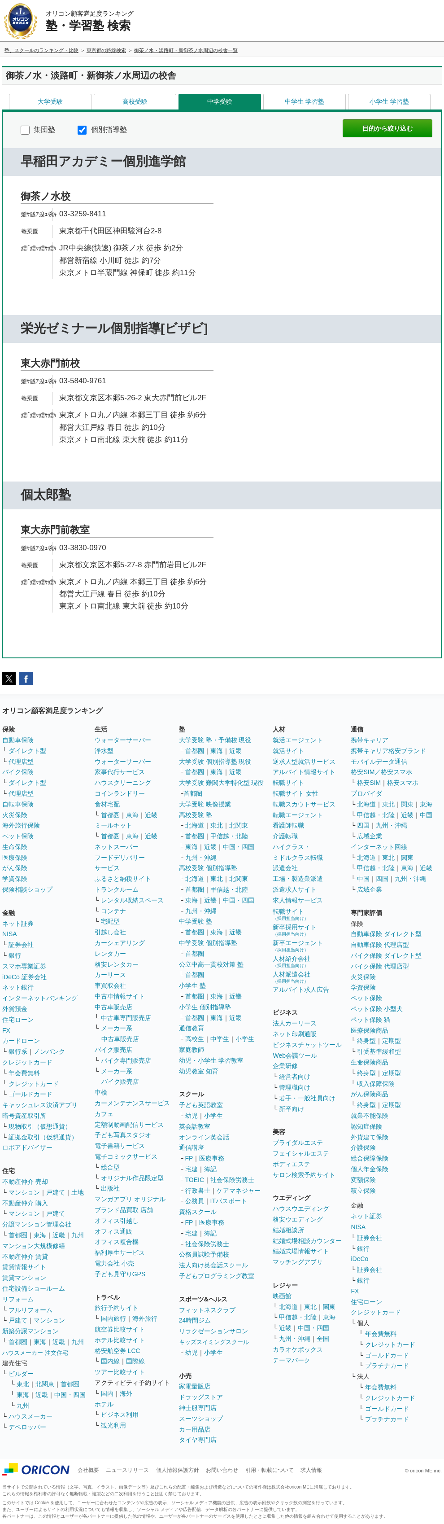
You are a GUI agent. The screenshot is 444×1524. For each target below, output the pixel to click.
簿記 (210, 1169)
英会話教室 (194, 1126)
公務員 (194, 1200)
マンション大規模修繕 (33, 1245)
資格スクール (198, 1211)
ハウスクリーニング (123, 782)
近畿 (58, 1235)
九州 (77, 1235)
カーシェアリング (120, 942)
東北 (23, 1384)
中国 (426, 815)
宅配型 (110, 921)
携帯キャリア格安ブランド (388, 750)
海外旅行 (144, 1318)
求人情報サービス (298, 900)
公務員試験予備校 (204, 1254)
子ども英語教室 (201, 1104)
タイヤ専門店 (198, 1439)
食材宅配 (107, 804)
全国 (323, 1338)
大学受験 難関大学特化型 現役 (221, 782)
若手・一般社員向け (307, 1098)
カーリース (110, 974)
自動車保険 (18, 740)
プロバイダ (366, 793)
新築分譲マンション (30, 1331)
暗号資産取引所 (24, 1115)
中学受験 (219, 101)
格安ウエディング (298, 1219)
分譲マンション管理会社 (36, 1224)
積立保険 (363, 1190)
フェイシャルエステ (301, 1153)
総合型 (110, 1167)
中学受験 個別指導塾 (208, 942)
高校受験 (135, 101)
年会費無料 (24, 1073)
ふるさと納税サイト (123, 878)
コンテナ (113, 911)
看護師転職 (288, 825)
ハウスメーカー (30, 1416)
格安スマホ (402, 782)
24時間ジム (195, 1320)
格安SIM (369, 782)
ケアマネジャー (239, 1190)
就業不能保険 (369, 1115)
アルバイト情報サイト (304, 771)
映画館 (282, 1296)
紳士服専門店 (198, 1407)
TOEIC (195, 1179)
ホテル (104, 1404)
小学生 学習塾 (389, 101)
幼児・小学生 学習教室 (211, 1060)
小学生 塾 (192, 985)
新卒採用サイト (295, 930)
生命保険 (14, 846)
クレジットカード (27, 1062)
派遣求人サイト (295, 889)
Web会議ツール (295, 1055)
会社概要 (88, 1470)
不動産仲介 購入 (25, 1203)
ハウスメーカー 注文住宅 (35, 1352)
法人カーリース (295, 1023)
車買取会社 (110, 985)
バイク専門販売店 (126, 1060)
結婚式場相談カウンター (307, 1240)
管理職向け (294, 1087)
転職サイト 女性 (295, 793)
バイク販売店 (113, 1049)
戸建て (55, 1192)
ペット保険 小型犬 (377, 1008)
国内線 (110, 1361)
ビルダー (21, 1373)
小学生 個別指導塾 (205, 1007)
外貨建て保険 (369, 1137)
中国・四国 (70, 1394)
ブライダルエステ (298, 1142)
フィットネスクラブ (207, 1310)
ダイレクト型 (27, 750)
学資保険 (14, 878)
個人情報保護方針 (177, 1470)
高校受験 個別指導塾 (208, 867)
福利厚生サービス (120, 1252)
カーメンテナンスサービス (132, 1103)
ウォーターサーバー (123, 740)
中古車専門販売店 (126, 1017)
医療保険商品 (369, 1030)
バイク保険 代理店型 (380, 966)
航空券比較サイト (120, 1329)
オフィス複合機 (117, 1241)
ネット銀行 (18, 987)
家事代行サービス (120, 771)
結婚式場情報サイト (301, 1251)
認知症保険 (366, 1126)
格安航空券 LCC (117, 1350)
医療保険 (14, 857)
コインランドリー (120, 793)
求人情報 (311, 1470)
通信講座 (191, 1147)
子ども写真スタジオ (123, 1135)
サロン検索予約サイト (304, 1174)
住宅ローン (18, 1019)
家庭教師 (191, 1049)
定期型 (391, 1040)
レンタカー (110, 953)
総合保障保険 (369, 1158)
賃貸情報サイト (24, 1266)
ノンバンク (49, 1051)
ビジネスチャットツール (307, 1044)
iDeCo (359, 1258)
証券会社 (21, 944)
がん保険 (14, 867)
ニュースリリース (127, 1470)
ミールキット (113, 825)
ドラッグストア (201, 1397)
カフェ (104, 1113)
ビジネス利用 (120, 1414)
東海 (40, 1235)
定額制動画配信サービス (129, 1124)
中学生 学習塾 (304, 101)
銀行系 (18, 1051)
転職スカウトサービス (304, 804)
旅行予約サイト (117, 1307)
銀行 (15, 955)
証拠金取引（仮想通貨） (43, 1137)
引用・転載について (269, 1470)
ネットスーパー (117, 846)
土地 (77, 1192)
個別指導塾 (102, 129)
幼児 (191, 1115)
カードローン (21, 1040)
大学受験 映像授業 (205, 804)
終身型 (366, 1040)
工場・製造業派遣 (298, 878)
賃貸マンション (24, 1277)
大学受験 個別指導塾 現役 (215, 761)
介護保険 (363, 1147)
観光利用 (113, 1425)
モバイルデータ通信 (379, 761)
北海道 (194, 825)
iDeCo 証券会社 (24, 977)
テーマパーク (291, 1360)
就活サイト (288, 750)
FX (6, 1030)
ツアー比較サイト (120, 1371)
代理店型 (21, 761)
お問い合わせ (222, 1470)
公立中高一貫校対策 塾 (211, 964)
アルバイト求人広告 (301, 989)
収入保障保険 (376, 1083)
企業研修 (285, 1065)
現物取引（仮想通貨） (40, 1126)
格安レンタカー (117, 964)
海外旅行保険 (21, 825)
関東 (329, 1306)
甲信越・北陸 (229, 836)
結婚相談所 (288, 1230)
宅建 (191, 1169)
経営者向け (294, 1076)
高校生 (194, 1038)
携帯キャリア (369, 740)
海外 (126, 1393)
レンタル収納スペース (132, 900)
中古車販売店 (113, 1007)
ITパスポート (228, 1200)
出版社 (110, 1188)
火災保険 (14, 815)
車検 (101, 1092)
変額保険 (363, 1179)
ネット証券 (18, 923)
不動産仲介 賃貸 (25, 1256)
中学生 (219, 1038)
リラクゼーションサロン (213, 1331)
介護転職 (285, 836)
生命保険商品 (369, 1062)
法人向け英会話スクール (213, 1265)
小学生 (244, 1038)
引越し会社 (110, 932)
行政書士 (197, 1190)
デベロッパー (27, 1427)
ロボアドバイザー (27, 1147)
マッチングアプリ (298, 1262)
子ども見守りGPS (120, 1274)
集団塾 (38, 129)
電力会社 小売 (114, 1263)
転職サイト (288, 782)
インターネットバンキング (40, 998)
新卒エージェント (298, 945)
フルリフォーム (30, 1310)
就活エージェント (298, 740)
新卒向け (291, 1108)
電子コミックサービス (126, 1156)
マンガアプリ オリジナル (130, 1199)
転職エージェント (298, 815)
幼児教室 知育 (198, 1071)
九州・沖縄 (201, 857)
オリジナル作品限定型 (132, 1178)
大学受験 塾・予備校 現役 (215, 740)
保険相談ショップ (27, 889)
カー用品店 (194, 1429)
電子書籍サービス (120, 1145)
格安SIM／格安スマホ (381, 771)
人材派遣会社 (291, 977)
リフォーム (18, 1299)
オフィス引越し (117, 1220)
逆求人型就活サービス (304, 761)
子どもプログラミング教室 (216, 1275)
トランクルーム (117, 889)
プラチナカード (387, 1365)
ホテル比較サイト (120, 1340)
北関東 (44, 1384)
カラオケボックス (298, 1349)
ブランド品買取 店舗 (124, 1209)
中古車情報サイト (120, 996)
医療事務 (211, 1158)
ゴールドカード (30, 1094)
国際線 (135, 1361)
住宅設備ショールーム (33, 1288)
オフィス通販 (113, 1231)
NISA (9, 933)
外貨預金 (14, 1008)
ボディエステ (291, 1164)
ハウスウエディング (301, 1208)
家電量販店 (194, 1386)
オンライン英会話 (204, 1137)
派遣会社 (285, 867)
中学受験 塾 (195, 921)
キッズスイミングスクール (214, 1342)
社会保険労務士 (232, 1179)
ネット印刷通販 (295, 1034)
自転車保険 (18, 804)
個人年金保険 (369, 1169)
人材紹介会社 (291, 961)
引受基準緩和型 (379, 1051)
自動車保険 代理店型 (380, 944)
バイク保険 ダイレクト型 (386, 955)
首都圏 (18, 1235)
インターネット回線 (379, 846)
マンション (24, 1192)
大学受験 (50, 101)
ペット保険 (18, 836)
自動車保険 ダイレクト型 (386, 933)
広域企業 (369, 836)
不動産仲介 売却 (25, 1181)
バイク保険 (18, 771)
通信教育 (191, 1028)
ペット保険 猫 (370, 1019)
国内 (107, 1393)
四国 (363, 825)
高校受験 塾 (195, 815)
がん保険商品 (369, 1094)
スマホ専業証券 (24, 966)
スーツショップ (201, 1418)
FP (189, 1158)
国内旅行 (113, 1318)
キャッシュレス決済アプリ (40, 1104)
